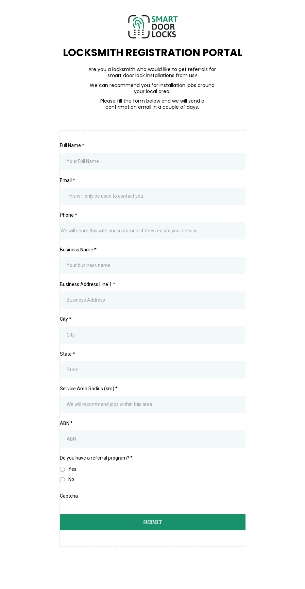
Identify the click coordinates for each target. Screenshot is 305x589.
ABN (66, 423)
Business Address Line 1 (87, 284)
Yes (72, 469)
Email (67, 180)
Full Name (72, 145)
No (71, 479)
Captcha (69, 496)
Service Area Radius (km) (89, 388)
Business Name (78, 249)
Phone (68, 215)
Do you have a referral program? (96, 458)
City (65, 319)
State (67, 354)
